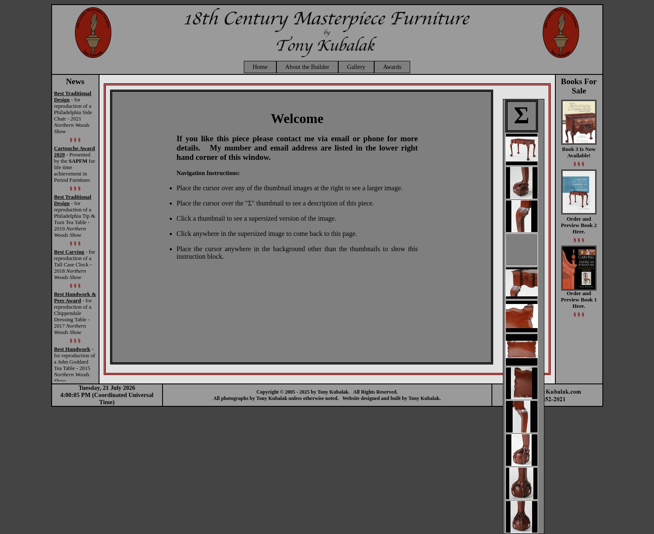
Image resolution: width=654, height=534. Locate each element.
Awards (392, 66)
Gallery (356, 66)
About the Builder (307, 66)
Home (260, 66)
